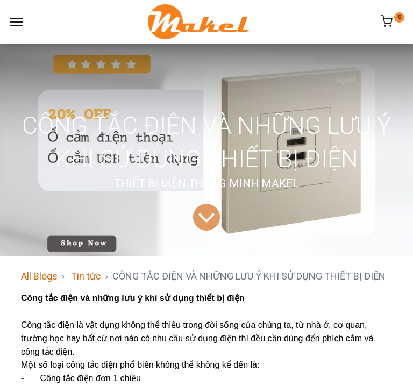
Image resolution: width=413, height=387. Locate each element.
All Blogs (39, 276)
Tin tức (86, 276)
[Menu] (16, 22)
